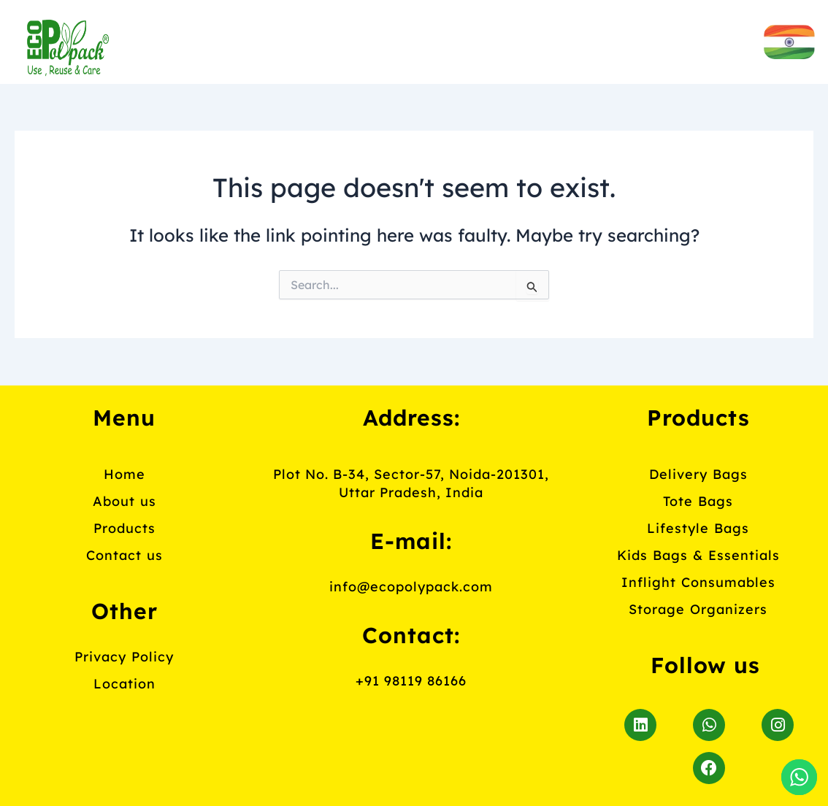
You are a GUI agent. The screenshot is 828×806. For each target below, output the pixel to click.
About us (392, 40)
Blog (495, 74)
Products (540, 40)
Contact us (366, 74)
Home (265, 40)
